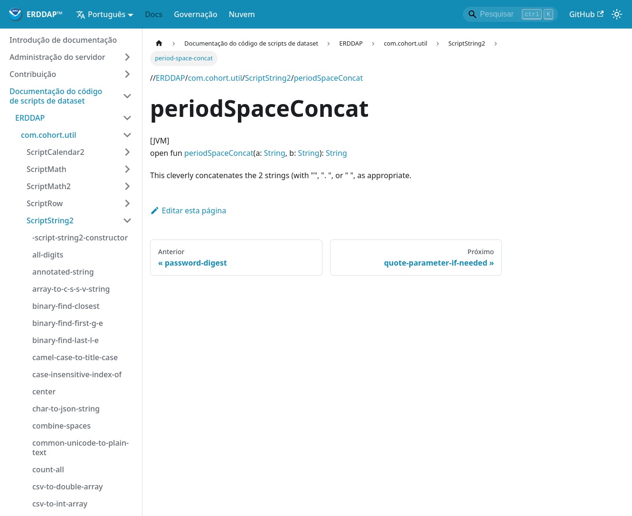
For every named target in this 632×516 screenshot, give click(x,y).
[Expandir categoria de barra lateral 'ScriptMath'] (127, 169)
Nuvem (242, 14)
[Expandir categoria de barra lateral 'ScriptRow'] (127, 203)
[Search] (510, 14)
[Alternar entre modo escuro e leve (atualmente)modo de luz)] (616, 14)
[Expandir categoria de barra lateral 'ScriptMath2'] (127, 186)
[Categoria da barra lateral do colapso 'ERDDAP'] (127, 117)
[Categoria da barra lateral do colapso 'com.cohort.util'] (127, 135)
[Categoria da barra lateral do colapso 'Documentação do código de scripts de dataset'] (127, 96)
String (274, 153)
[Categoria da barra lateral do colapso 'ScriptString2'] (127, 220)
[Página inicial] (159, 43)
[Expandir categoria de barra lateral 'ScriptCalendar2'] (127, 152)
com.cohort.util (215, 78)
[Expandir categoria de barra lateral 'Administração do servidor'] (127, 57)
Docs (153, 14)
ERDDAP (170, 78)
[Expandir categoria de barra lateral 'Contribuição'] (127, 74)
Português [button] (100, 14)
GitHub (586, 14)
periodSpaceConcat (328, 78)
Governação (195, 14)
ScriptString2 (268, 78)
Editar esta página (188, 210)
